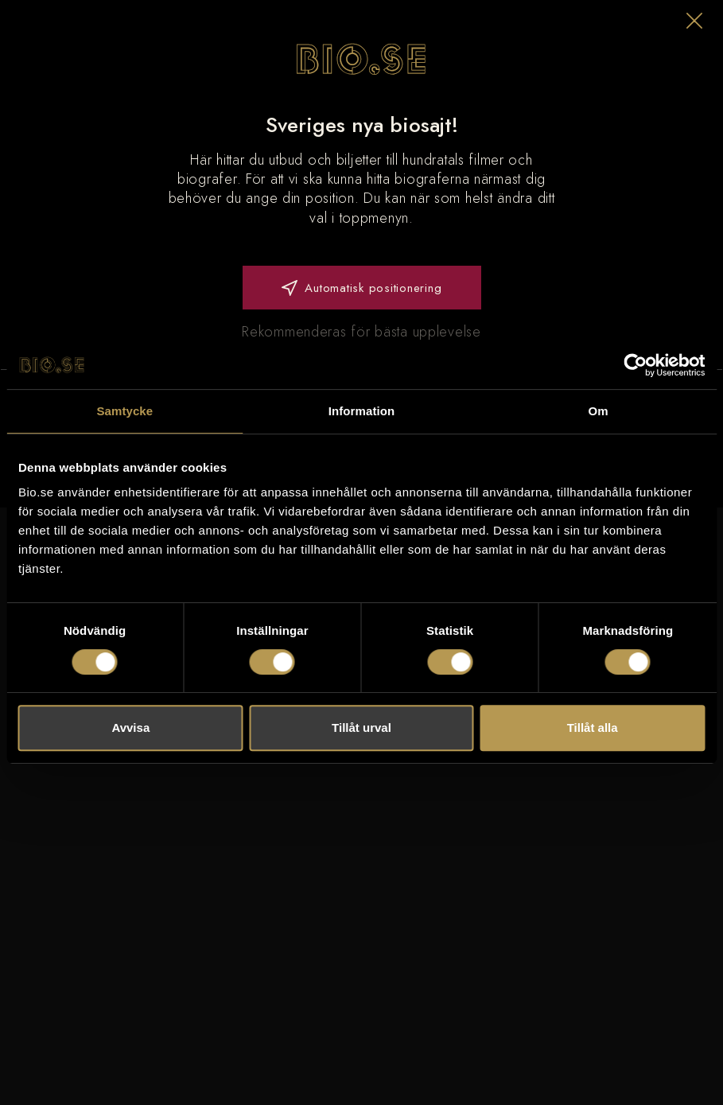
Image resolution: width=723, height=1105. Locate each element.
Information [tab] (361, 411)
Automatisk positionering (362, 288)
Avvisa (130, 727)
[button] (694, 21)
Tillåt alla (592, 727)
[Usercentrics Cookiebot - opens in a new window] (635, 365)
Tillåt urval (361, 727)
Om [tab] (598, 411)
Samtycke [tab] (124, 411)
